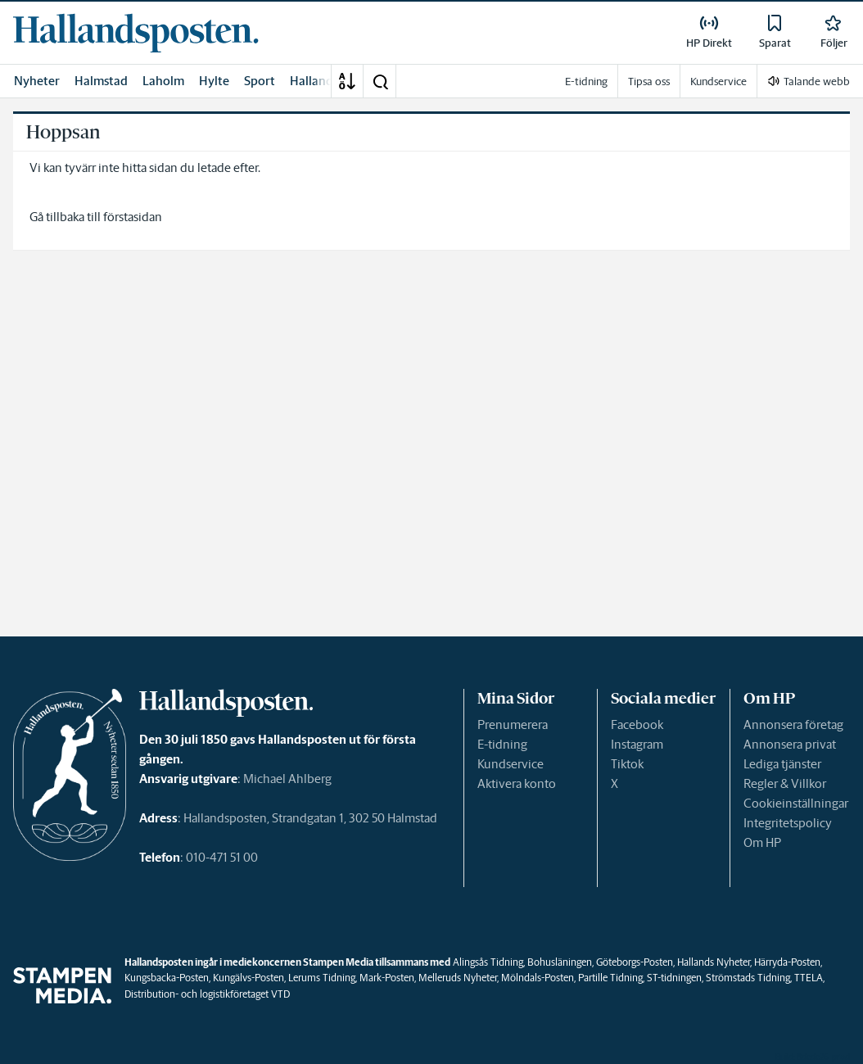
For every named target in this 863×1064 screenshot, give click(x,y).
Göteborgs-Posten (634, 962)
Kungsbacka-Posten (166, 977)
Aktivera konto (516, 783)
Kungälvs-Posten (248, 977)
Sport (259, 80)
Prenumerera (512, 724)
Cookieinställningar (795, 803)
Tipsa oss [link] (649, 81)
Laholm (163, 80)
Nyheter (37, 80)
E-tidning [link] (586, 81)
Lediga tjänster (782, 764)
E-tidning (502, 744)
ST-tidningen (674, 977)
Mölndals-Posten (537, 977)
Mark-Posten (386, 977)
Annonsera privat (789, 744)
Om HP (762, 842)
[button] (380, 81)
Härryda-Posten (787, 962)
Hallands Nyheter (713, 962)
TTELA (808, 977)
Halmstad (101, 80)
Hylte (214, 80)
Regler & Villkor (784, 783)
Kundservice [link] (718, 81)
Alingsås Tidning (488, 962)
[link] (136, 32)
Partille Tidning (610, 977)
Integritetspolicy (787, 823)
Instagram (637, 744)
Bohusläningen (559, 962)
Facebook (637, 724)
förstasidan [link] (132, 216)
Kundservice (510, 764)
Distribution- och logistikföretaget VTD (207, 994)
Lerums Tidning (321, 977)
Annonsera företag (793, 724)
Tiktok (627, 764)
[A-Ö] (347, 81)
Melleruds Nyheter (457, 977)
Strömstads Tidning (748, 977)
